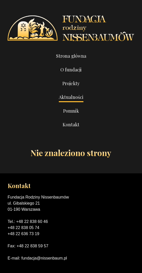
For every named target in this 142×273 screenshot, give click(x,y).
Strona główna (71, 56)
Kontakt (71, 125)
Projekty (71, 83)
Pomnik (71, 111)
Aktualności (71, 97)
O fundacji (71, 70)
